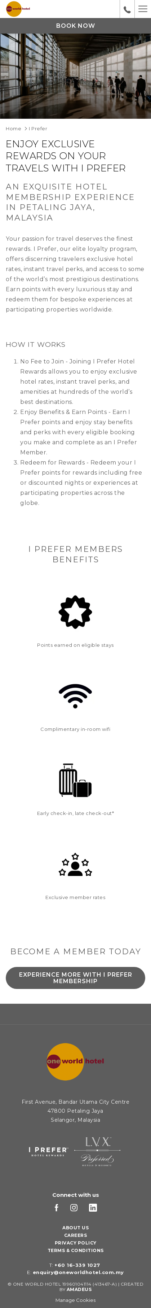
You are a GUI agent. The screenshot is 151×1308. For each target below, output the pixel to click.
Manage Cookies (75, 1300)
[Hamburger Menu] (142, 9)
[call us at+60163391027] (127, 9)
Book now (75, 25)
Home (13, 128)
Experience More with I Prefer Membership (75, 980)
